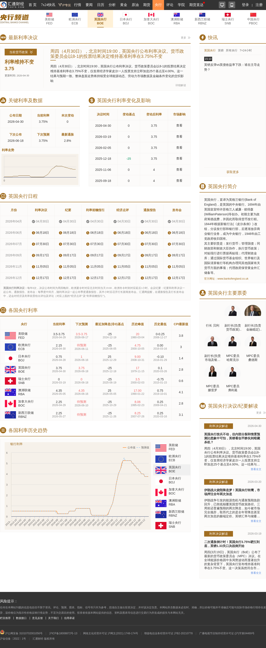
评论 (169, 5)
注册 (259, 5)
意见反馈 (37, 618)
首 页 (33, 5)
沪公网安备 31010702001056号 (21, 633)
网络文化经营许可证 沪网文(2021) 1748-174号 (110, 633)
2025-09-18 (103, 181)
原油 (135, 5)
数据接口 (21, 618)
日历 (100, 5)
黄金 (123, 5)
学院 (181, 5)
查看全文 (256, 469)
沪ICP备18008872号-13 (63, 633)
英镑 (221, 50)
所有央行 (231, 50)
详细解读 (180, 85)
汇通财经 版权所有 (44, 638)
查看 (179, 125)
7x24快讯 (48, 5)
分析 (112, 5)
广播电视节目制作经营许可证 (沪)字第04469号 (226, 633)
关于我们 (53, 618)
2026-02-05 (103, 148)
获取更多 (233, 172)
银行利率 (16, 444)
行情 (77, 5)
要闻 (89, 5)
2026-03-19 (103, 136)
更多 (183, 37)
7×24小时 (246, 50)
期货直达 (196, 5)
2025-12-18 (103, 158)
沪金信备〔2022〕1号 (13, 638)
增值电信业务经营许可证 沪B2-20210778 (168, 633)
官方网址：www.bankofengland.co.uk (226, 278)
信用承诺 (69, 618)
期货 (146, 5)
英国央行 (210, 50)
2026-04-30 (103, 125)
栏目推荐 (5, 618)
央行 (158, 5)
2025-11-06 (103, 169)
